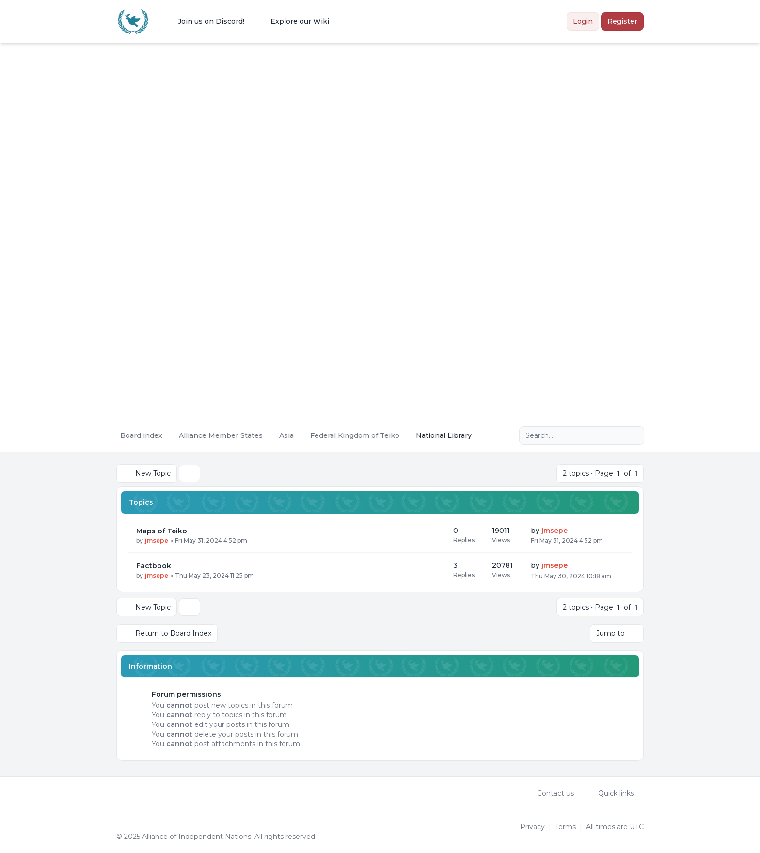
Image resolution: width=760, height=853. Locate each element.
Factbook (153, 566)
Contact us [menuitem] (549, 793)
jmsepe (156, 540)
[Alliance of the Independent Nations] (133, 21)
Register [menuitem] (622, 21)
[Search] (616, 435)
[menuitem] (204, 21)
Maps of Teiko (161, 531)
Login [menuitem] (583, 21)
